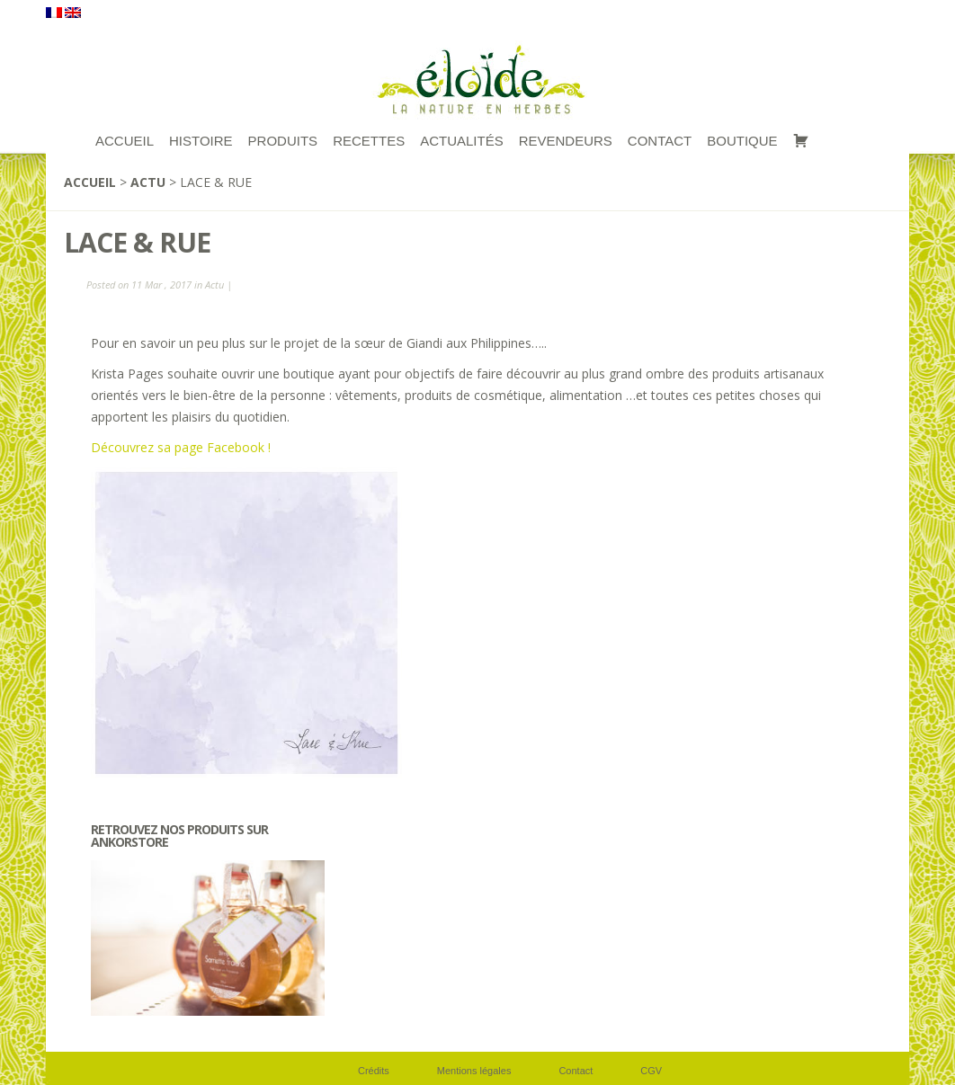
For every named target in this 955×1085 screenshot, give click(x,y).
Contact (660, 140)
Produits (283, 140)
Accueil (90, 182)
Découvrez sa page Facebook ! (181, 447)
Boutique (742, 140)
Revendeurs (565, 140)
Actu (147, 182)
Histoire (201, 140)
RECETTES (369, 140)
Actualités (462, 140)
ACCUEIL (124, 140)
